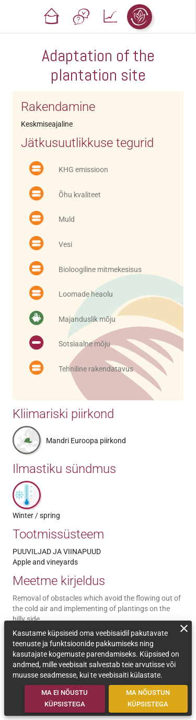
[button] (51, 16)
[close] (184, 628)
